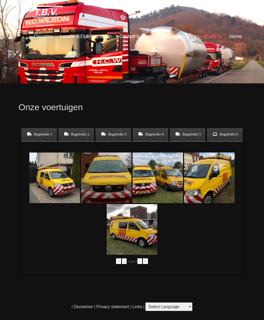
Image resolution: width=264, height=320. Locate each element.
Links (136, 307)
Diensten (43, 36)
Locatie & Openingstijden (86, 36)
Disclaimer (83, 307)
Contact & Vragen (137, 36)
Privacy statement (112, 307)
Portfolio (206, 36)
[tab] (39, 134)
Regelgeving (176, 36)
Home (235, 36)
